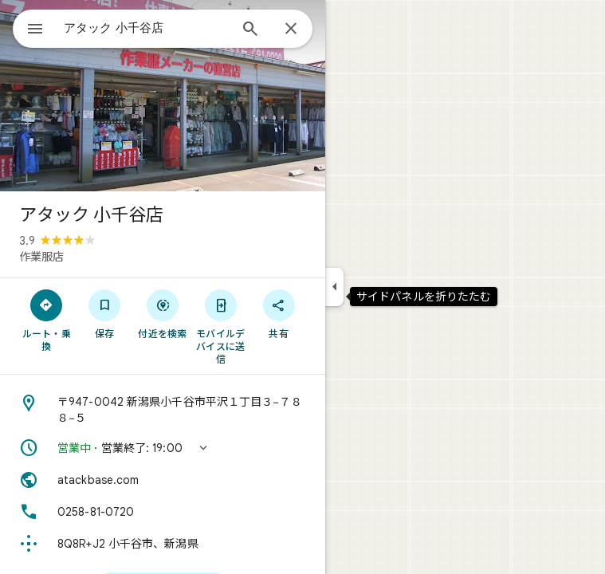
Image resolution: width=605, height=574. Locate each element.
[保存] (105, 313)
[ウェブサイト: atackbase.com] (162, 480)
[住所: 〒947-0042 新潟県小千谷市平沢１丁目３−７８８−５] (162, 409)
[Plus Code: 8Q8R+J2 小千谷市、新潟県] (162, 544)
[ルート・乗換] (47, 319)
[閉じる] (290, 29)
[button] (162, 448)
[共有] (278, 313)
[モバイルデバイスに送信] (220, 326)
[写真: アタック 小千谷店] (162, 95)
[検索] (250, 30)
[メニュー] (35, 30)
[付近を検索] (163, 313)
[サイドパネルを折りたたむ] (334, 287)
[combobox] (146, 27)
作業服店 (41, 257)
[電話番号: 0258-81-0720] (162, 512)
